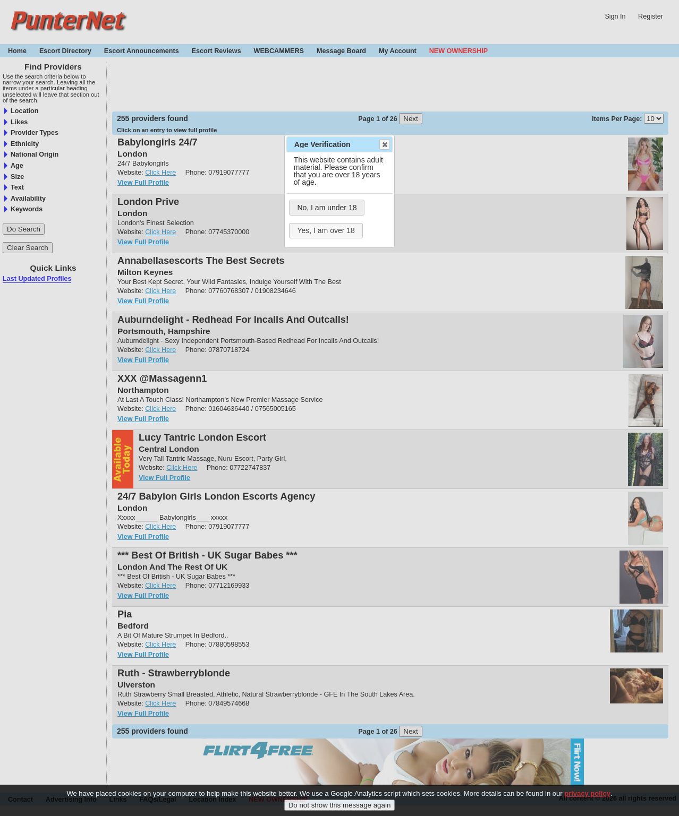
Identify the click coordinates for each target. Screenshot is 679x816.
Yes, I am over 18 (325, 230)
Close (384, 144)
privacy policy (587, 793)
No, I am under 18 (327, 207)
